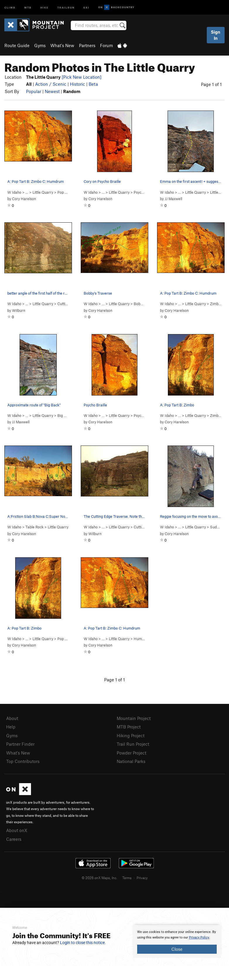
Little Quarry (42, 192)
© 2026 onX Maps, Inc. (99, 878)
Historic (77, 84)
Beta (93, 84)
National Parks (131, 761)
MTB (28, 7)
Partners (87, 45)
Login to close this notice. (83, 942)
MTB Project (129, 726)
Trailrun (66, 7)
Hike (44, 7)
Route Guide (17, 45)
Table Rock (34, 527)
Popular (33, 91)
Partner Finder (20, 744)
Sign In (215, 35)
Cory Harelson (24, 198)
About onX (16, 830)
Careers (13, 839)
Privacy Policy (199, 937)
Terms (127, 878)
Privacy (142, 878)
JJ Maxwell (173, 198)
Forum (106, 45)
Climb (10, 7)
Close (176, 949)
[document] (177, 941)
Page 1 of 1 (211, 84)
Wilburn (18, 310)
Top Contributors (22, 761)
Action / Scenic (50, 84)
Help (11, 726)
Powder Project (131, 752)
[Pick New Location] (81, 77)
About (12, 718)
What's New (62, 45)
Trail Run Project (133, 744)
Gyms (40, 45)
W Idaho (14, 192)
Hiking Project (130, 735)
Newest (52, 91)
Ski (86, 7)
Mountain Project (134, 718)
